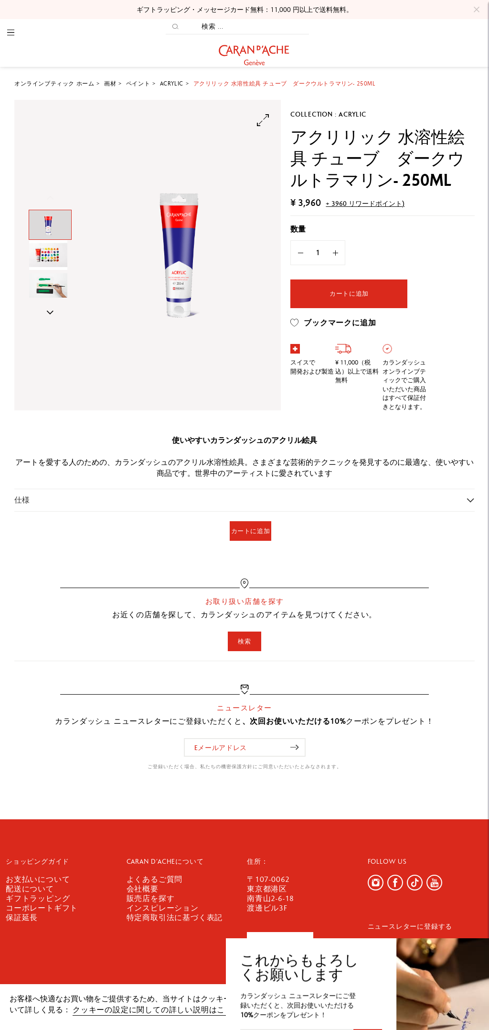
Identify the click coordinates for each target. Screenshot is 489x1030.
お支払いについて (38, 879)
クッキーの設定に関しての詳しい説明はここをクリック (173, 1010)
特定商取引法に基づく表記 (175, 917)
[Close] (476, 9)
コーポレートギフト (42, 908)
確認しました (442, 1003)
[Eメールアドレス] (245, 747)
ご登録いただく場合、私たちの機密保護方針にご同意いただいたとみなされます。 (245, 766)
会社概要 (143, 889)
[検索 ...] (247, 26)
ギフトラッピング (38, 898)
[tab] (244, 500)
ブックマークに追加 (333, 323)
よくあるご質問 (155, 879)
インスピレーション (163, 908)
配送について (30, 889)
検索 (244, 641)
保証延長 (22, 917)
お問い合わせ (280, 942)
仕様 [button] (22, 500)
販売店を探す (151, 898)
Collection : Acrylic (328, 114)
